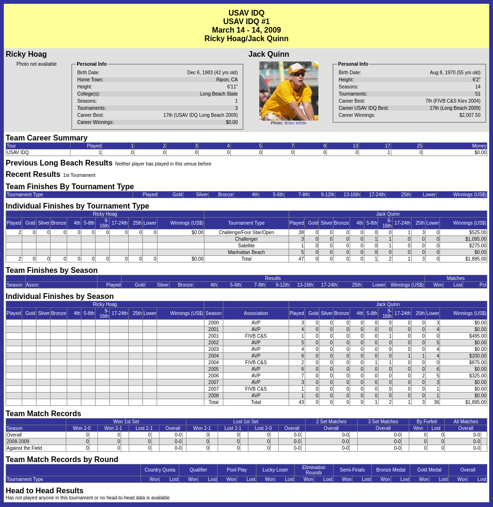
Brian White (295, 123)
